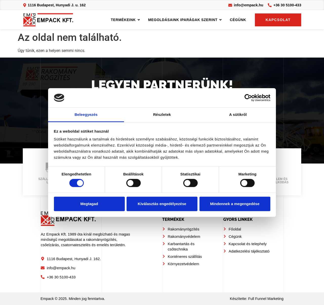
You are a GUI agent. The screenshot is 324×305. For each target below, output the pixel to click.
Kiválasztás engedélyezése (162, 204)
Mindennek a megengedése (234, 204)
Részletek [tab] (162, 114)
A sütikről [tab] (238, 114)
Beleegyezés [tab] (85, 114)
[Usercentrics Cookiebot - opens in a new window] (248, 98)
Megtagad (89, 204)
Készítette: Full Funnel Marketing (257, 299)
